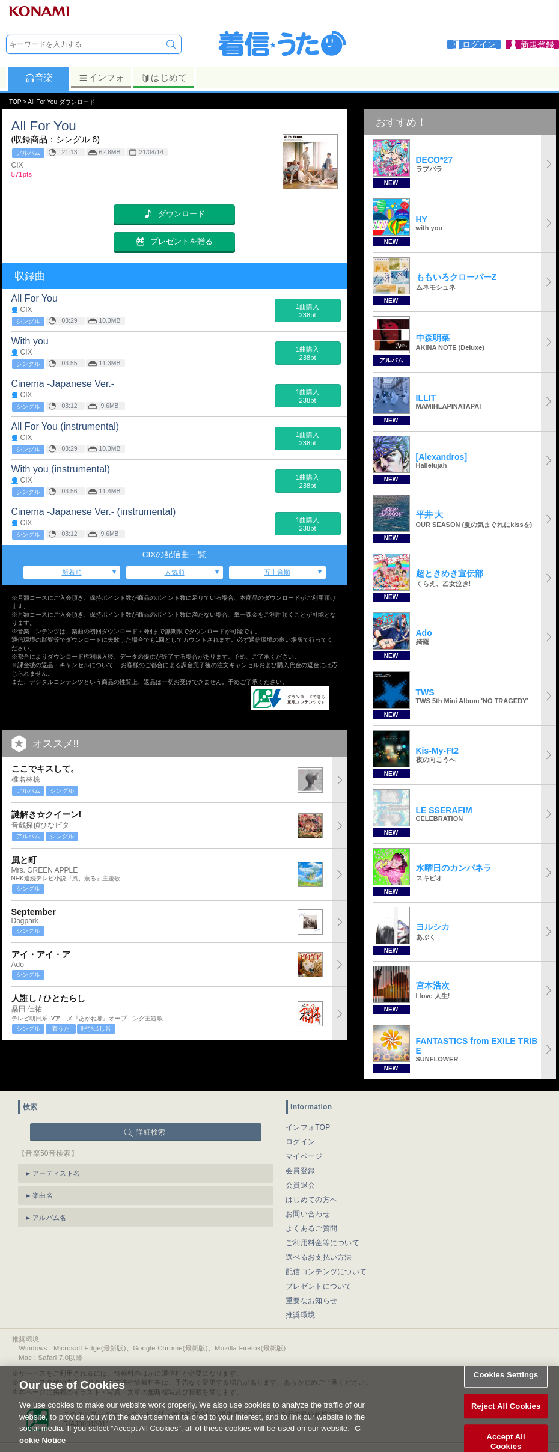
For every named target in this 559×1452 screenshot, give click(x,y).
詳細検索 (150, 1132)
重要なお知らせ (311, 1300)
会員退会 (300, 1185)
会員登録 (300, 1171)
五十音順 (277, 572)
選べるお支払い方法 (319, 1257)
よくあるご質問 (311, 1228)
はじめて (164, 77)
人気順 (175, 572)
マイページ (304, 1156)
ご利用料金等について (322, 1243)
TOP (15, 102)
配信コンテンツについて (326, 1271)
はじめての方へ (311, 1199)
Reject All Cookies (505, 1420)
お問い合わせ (308, 1214)
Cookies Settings (506, 1389)
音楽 (39, 77)
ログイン (300, 1142)
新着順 (72, 572)
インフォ (101, 77)
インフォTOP (308, 1127)
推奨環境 (300, 1315)
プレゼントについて (319, 1286)
